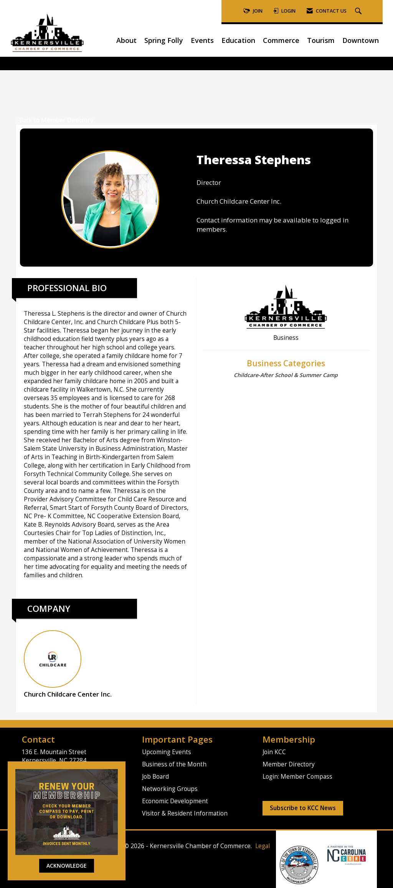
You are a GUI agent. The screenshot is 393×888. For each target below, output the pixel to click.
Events (202, 40)
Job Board (155, 777)
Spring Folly (163, 40)
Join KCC (274, 752)
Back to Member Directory (54, 120)
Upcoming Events (166, 752)
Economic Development (175, 801)
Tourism (321, 40)
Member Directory (289, 764)
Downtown (360, 40)
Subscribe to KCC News (303, 808)
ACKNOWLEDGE (66, 865)
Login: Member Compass (297, 777)
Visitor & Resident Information (185, 813)
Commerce (281, 40)
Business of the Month (174, 764)
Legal (262, 846)
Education (238, 40)
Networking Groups (170, 789)
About (126, 40)
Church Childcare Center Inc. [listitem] (68, 664)
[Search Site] (359, 11)
